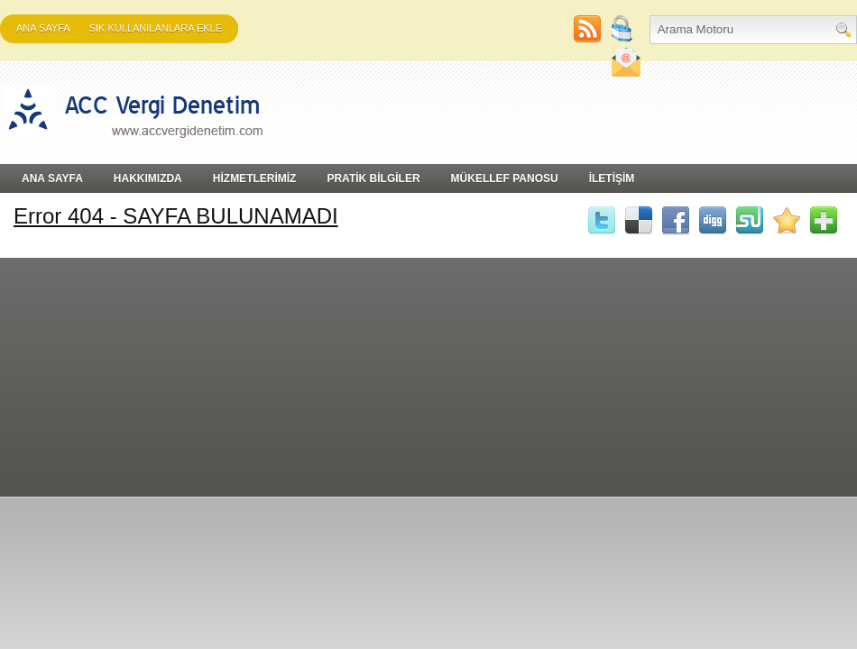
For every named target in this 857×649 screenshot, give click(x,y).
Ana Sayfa (43, 28)
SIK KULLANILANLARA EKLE (155, 28)
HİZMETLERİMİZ (255, 178)
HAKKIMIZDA (148, 178)
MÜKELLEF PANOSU (504, 178)
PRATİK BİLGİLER (373, 178)
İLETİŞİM (612, 178)
